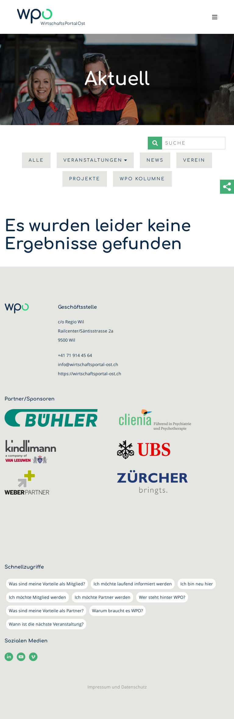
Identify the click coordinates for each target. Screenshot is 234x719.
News (155, 160)
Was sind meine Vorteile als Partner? (46, 610)
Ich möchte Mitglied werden (37, 597)
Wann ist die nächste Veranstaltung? (46, 624)
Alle (36, 160)
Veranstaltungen (92, 160)
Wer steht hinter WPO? (162, 597)
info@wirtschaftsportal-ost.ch (88, 364)
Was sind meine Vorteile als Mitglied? (47, 584)
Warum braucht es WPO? (117, 610)
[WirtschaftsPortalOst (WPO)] (51, 17)
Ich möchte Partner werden (102, 597)
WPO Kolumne (142, 179)
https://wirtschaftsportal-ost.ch (89, 373)
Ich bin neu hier (196, 584)
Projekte (84, 179)
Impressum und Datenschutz (117, 687)
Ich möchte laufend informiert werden (133, 584)
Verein (194, 160)
